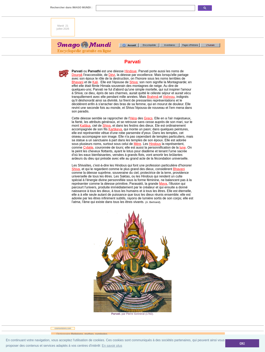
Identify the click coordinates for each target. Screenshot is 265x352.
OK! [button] (242, 343)
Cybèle (88, 147)
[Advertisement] (151, 27)
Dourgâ (77, 75)
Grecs (148, 118)
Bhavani (78, 82)
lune (182, 147)
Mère (137, 144)
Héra (133, 118)
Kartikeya (115, 129)
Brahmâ (152, 96)
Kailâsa (85, 125)
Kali (95, 82)
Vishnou (169, 96)
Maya (163, 183)
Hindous (155, 144)
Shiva (134, 82)
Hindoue (130, 71)
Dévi (111, 75)
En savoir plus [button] (112, 345)
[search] (145, 8)
